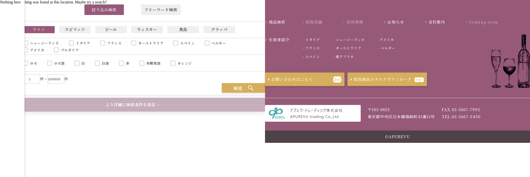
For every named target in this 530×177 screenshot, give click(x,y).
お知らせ (394, 22)
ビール (111, 29)
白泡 (105, 63)
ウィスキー (147, 29)
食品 (183, 29)
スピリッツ (75, 29)
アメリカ (386, 39)
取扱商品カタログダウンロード (379, 79)
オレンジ (184, 63)
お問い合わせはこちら (289, 79)
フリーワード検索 (160, 10)
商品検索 (275, 22)
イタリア (83, 43)
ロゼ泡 (59, 63)
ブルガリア (70, 49)
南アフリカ (343, 56)
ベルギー (219, 43)
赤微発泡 (153, 63)
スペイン (187, 43)
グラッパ (219, 29)
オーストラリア (150, 43)
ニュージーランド (349, 39)
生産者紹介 (277, 40)
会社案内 (435, 22)
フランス (114, 43)
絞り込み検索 (104, 10)
